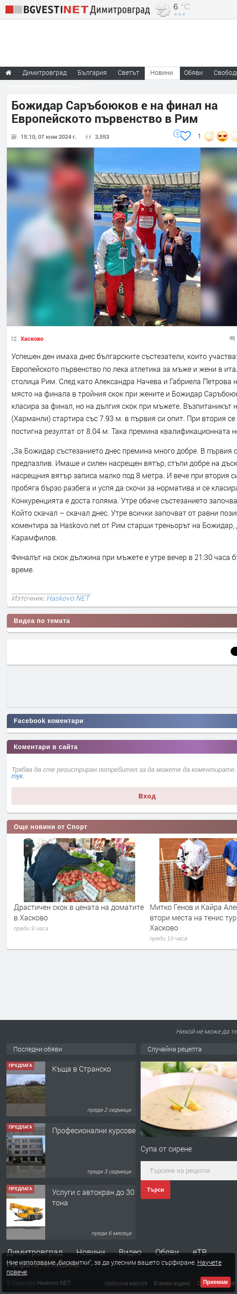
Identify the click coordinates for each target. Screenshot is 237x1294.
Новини (161, 72)
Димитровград (34, 1251)
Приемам (215, 1282)
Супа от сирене (166, 1148)
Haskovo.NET (67, 597)
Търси (155, 1190)
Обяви (167, 1251)
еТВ (200, 1251)
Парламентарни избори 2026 (49, 86)
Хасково (32, 338)
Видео (130, 1251)
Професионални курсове (94, 1130)
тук (17, 776)
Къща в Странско (81, 1068)
